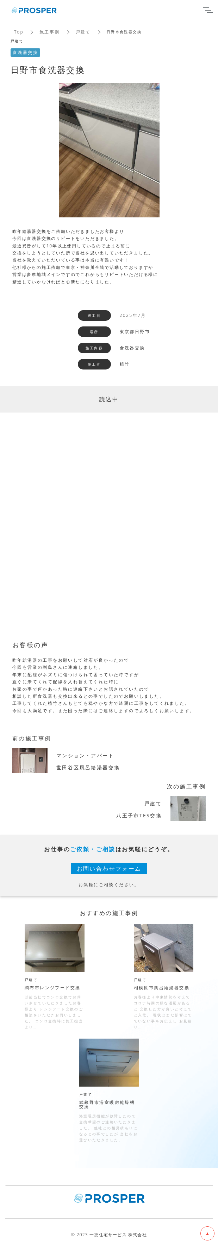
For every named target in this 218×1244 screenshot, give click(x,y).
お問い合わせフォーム (109, 868)
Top (19, 32)
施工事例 (49, 32)
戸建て (83, 32)
